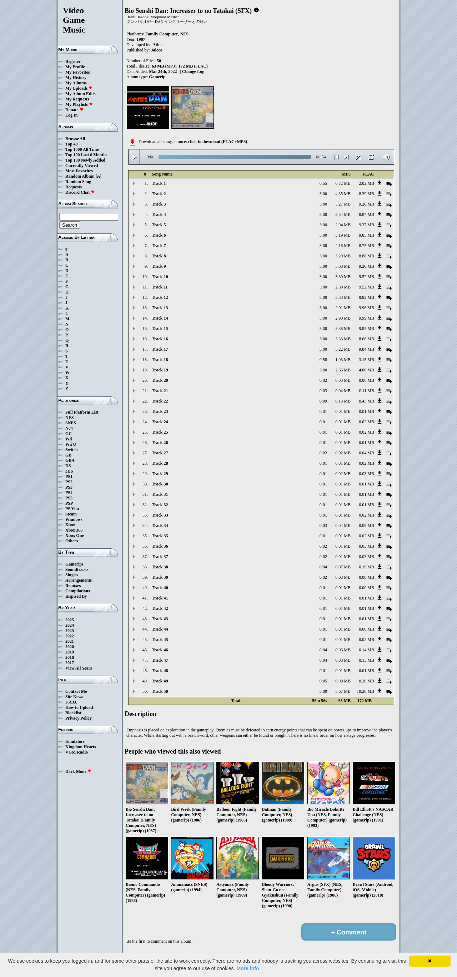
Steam (71, 514)
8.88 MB (366, 255)
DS (68, 465)
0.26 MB (366, 681)
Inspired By (76, 596)
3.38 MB (343, 328)
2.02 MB (366, 183)
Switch (71, 449)
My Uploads (78, 88)
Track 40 (160, 587)
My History (75, 77)
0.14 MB (366, 649)
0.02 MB (366, 421)
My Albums (76, 82)
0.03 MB (343, 380)
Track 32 (160, 504)
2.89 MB (343, 287)
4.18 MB (343, 245)
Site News (74, 696)
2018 (69, 657)
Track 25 (160, 432)
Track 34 (160, 525)
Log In (71, 115)
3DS (69, 471)
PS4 (68, 492)
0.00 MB (366, 587)
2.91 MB (343, 307)
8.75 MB (366, 245)
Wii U (70, 444)
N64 (69, 428)
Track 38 (160, 566)
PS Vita (72, 508)
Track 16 (160, 338)
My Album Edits (80, 93)
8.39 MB (366, 193)
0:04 (323, 566)
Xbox (70, 524)
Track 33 (160, 515)
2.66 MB (343, 369)
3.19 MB (343, 235)
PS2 (68, 481)
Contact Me (76, 691)
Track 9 (159, 266)
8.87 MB (366, 214)
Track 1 (159, 183)
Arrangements (78, 580)
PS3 (68, 487)
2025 (69, 619)
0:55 (323, 183)
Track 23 (160, 411)
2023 (69, 630)
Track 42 (160, 608)
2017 (69, 662)
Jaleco (156, 50)
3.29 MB (343, 255)
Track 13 (160, 307)
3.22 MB (343, 349)
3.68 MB (343, 266)
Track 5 (159, 224)
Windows (73, 519)
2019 (69, 652)
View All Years (78, 668)
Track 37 (160, 556)
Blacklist (73, 712)
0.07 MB (343, 566)
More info (247, 968)
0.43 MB (366, 401)
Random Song (78, 181)
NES (69, 417)
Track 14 (160, 318)
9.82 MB (366, 297)
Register (73, 61)
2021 (69, 641)
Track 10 (160, 276)
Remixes (73, 585)
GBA (70, 460)
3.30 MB (343, 276)
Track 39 (160, 577)
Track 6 (159, 235)
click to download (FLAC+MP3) (217, 141)
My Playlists (79, 104)
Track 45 (160, 639)
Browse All (75, 138)
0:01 (323, 411)
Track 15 (160, 328)
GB (68, 455)
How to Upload (79, 707)
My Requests (77, 99)
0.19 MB (366, 566)
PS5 (68, 497)
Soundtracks (77, 569)
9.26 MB (366, 204)
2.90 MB (343, 318)
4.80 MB (366, 369)
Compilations (77, 590)
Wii (68, 438)
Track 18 (160, 359)
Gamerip (157, 76)
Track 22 (160, 401)
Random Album (80, 176)
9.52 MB (366, 276)
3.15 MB (366, 359)
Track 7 (159, 245)
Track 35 (160, 535)
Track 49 (160, 681)
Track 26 (160, 442)
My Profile (75, 66)
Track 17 (160, 349)
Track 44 (160, 629)
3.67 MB (343, 691)
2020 (69, 646)
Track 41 (160, 598)
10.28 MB (365, 691)
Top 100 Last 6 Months (86, 154)
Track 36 (160, 546)
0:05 (323, 681)
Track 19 (160, 369)
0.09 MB (366, 525)
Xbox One (74, 535)
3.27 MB (343, 204)
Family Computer (161, 33)
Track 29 (160, 473)
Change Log (193, 71)
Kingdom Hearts (80, 746)
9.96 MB (366, 307)
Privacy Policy (78, 718)
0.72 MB (343, 183)
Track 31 (160, 494)
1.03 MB (343, 359)
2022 (69, 635)
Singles (71, 574)
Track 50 (160, 691)
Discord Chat (80, 192)
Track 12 (160, 297)
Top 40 (71, 144)
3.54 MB (343, 214)
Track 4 (159, 214)
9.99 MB (366, 318)
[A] (99, 176)
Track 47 (160, 660)
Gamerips (74, 564)
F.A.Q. (71, 702)
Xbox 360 (73, 530)
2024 (69, 625)
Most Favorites (79, 170)
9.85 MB (366, 235)
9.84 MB (366, 349)
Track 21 (160, 390)
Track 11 (160, 287)
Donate (74, 109)
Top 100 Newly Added (85, 160)
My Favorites (77, 72)
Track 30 (160, 484)
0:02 (323, 380)
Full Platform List (82, 412)
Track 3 (159, 204)
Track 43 (160, 618)
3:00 (323, 193)
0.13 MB (343, 401)
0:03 (323, 390)
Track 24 (160, 421)
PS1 (68, 476)
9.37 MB (366, 224)
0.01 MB (343, 411)
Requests (73, 186)
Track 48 (160, 670)
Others (71, 540)
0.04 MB (343, 390)
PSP (69, 503)
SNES (70, 422)
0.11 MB (366, 390)
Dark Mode (78, 771)
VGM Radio (76, 752)
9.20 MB (366, 266)
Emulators (75, 741)
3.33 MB (343, 297)
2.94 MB (343, 224)
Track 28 (160, 463)
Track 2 (159, 193)
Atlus (157, 44)
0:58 (323, 359)
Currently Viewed (81, 165)
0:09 (323, 401)
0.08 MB (366, 577)
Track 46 (160, 649)
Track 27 (160, 452)
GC (68, 433)
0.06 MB (366, 380)
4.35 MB (343, 193)
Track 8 (159, 255)
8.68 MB (366, 338)
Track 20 (160, 380)
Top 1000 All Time (82, 149)
